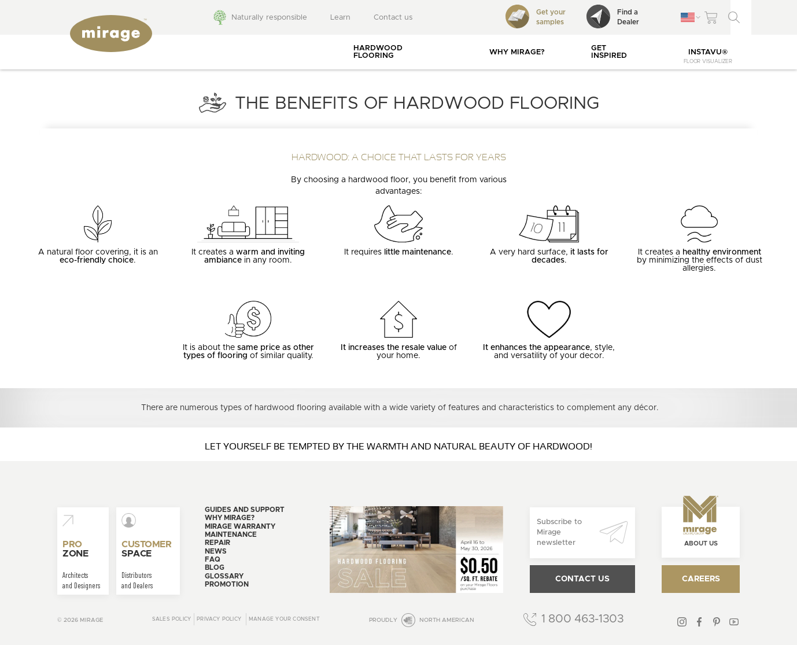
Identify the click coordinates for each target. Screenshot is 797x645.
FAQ (212, 559)
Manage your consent (284, 619)
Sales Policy (171, 619)
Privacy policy (219, 619)
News (216, 551)
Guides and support (245, 509)
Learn (340, 17)
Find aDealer (612, 16)
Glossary (224, 576)
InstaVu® (708, 56)
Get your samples (535, 16)
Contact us (393, 17)
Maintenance (231, 534)
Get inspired (609, 52)
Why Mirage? (517, 52)
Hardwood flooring (378, 52)
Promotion (227, 584)
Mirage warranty (240, 526)
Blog (214, 567)
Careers (701, 579)
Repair (217, 542)
